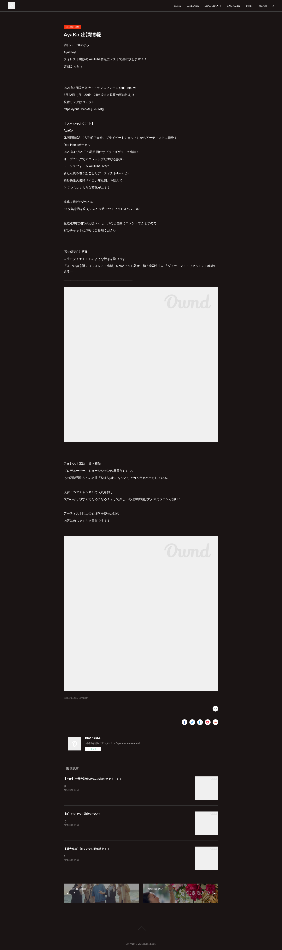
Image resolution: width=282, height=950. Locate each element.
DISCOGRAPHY (213, 5)
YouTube (262, 5)
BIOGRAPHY (233, 5)
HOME (177, 5)
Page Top (141, 928)
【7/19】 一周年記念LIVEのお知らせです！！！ (93, 778)
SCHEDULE (193, 5)
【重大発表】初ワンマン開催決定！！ (87, 848)
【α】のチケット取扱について (82, 813)
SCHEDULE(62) (71, 698)
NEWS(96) (83, 698)
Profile (249, 5)
